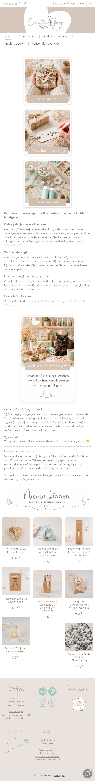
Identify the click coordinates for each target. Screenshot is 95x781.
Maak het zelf (15, 43)
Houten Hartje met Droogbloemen (16, 550)
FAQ (47, 746)
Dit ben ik (16, 698)
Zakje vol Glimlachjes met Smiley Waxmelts (79, 604)
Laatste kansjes (16, 704)
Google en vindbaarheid (47, 759)
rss (63, 776)
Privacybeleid (47, 753)
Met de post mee (47, 740)
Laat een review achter (14, 714)
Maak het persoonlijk (58, 36)
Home (8, 36)
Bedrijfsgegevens (47, 749)
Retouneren (47, 743)
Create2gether (16, 701)
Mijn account (11, 3)
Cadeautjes (27, 36)
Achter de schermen (45, 43)
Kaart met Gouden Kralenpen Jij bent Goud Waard (79, 551)
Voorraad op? (16, 711)
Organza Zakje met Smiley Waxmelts (15, 650)
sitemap (57, 776)
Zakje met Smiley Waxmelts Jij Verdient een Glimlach (47, 606)
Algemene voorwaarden (47, 756)
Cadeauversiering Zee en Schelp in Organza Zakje (47, 551)
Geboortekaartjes (15, 718)
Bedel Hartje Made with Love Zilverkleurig (79, 657)
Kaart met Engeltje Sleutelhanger (16, 600)
